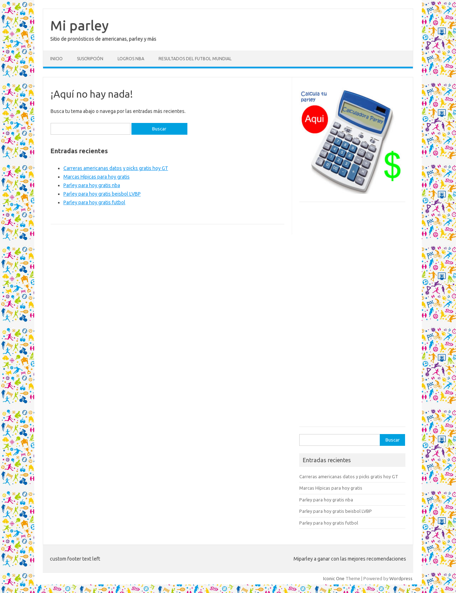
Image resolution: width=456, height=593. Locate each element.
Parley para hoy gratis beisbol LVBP (102, 194)
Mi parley (79, 25)
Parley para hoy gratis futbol (94, 202)
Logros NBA (131, 58)
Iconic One (333, 578)
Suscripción (90, 58)
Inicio (56, 58)
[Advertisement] (352, 318)
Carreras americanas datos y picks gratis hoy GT (115, 168)
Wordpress (401, 578)
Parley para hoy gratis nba (91, 185)
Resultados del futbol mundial (195, 58)
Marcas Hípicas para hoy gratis (96, 177)
